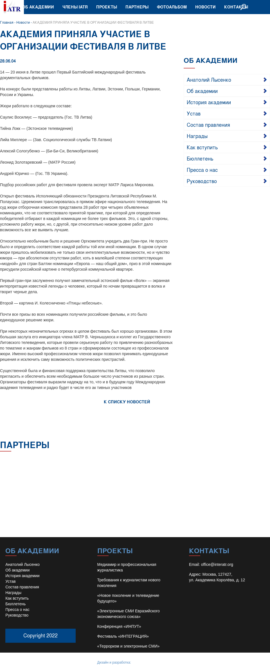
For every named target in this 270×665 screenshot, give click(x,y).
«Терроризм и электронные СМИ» (128, 646)
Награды (197, 135)
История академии (209, 102)
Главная (7, 22)
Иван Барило (142, 662)
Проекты (106, 7)
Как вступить (202, 147)
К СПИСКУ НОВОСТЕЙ (127, 402)
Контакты (236, 7)
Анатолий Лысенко (209, 79)
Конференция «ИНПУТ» (119, 626)
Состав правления (208, 124)
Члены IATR (75, 7)
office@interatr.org (217, 564)
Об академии (38, 7)
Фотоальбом (172, 7)
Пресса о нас (202, 169)
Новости (205, 7)
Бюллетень (200, 158)
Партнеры (136, 7)
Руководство (202, 180)
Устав (194, 113)
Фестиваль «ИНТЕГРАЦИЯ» (123, 636)
